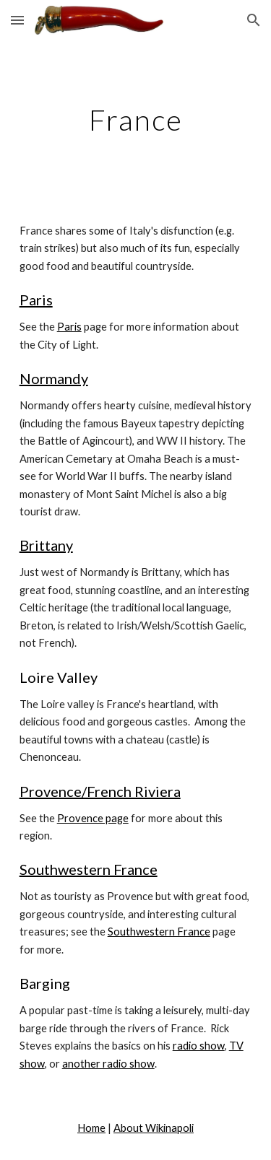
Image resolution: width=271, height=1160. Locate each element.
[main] (136, 119)
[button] (17, 20)
